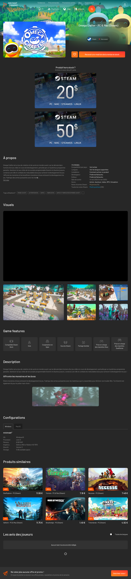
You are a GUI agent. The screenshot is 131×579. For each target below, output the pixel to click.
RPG (108, 130)
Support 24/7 (89, 3)
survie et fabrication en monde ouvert (68, 141)
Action (92, 130)
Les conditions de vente (39, 532)
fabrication (50, 141)
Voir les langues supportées (99, 118)
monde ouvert (22, 141)
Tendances (41, 3)
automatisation (33, 141)
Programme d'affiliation (39, 539)
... (82, 141)
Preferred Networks (96, 123)
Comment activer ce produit (99, 121)
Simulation (114, 130)
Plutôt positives (95, 135)
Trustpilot (6, 532)
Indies (104, 130)
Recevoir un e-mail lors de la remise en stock (102, 54)
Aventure (98, 130)
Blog (80, 3)
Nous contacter (36, 543)
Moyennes (93, 133)
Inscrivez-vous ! (119, 522)
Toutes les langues (119, 483)
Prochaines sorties (68, 3)
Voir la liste (93, 116)
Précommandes (53, 3)
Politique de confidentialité (40, 536)
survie (43, 141)
